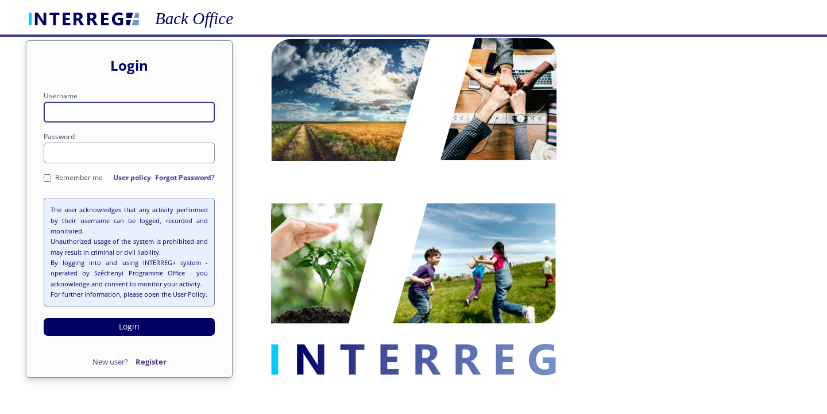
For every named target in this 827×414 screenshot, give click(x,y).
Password (59, 136)
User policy (132, 177)
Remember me (73, 177)
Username (61, 96)
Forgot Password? (185, 177)
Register (151, 361)
